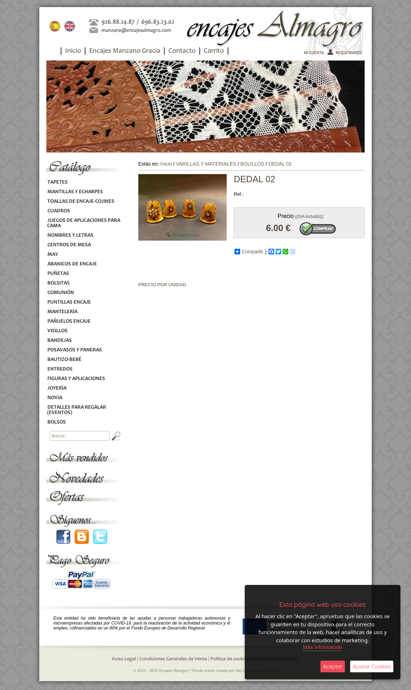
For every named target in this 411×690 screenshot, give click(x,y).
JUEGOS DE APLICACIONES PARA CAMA (83, 223)
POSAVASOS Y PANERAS (74, 350)
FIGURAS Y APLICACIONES (76, 378)
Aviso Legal (124, 659)
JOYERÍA (56, 388)
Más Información (322, 647)
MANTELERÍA (62, 312)
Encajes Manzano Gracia (124, 51)
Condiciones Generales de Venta (173, 659)
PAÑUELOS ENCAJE (69, 321)
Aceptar (332, 666)
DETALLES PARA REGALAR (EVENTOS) (76, 410)
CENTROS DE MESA (69, 245)
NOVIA (54, 398)
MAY (52, 254)
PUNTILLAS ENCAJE (69, 302)
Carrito (214, 51)
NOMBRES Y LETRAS (70, 235)
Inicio (73, 51)
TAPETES (57, 182)
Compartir (249, 251)
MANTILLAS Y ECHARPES (75, 192)
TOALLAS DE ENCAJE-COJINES (80, 201)
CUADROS (58, 211)
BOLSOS (56, 422)
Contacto (182, 51)
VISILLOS (57, 331)
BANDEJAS (59, 340)
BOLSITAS (58, 283)
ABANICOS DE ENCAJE (72, 264)
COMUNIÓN (60, 292)
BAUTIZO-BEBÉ (64, 359)
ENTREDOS (60, 369)
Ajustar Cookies (372, 666)
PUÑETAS (58, 273)
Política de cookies (229, 659)
